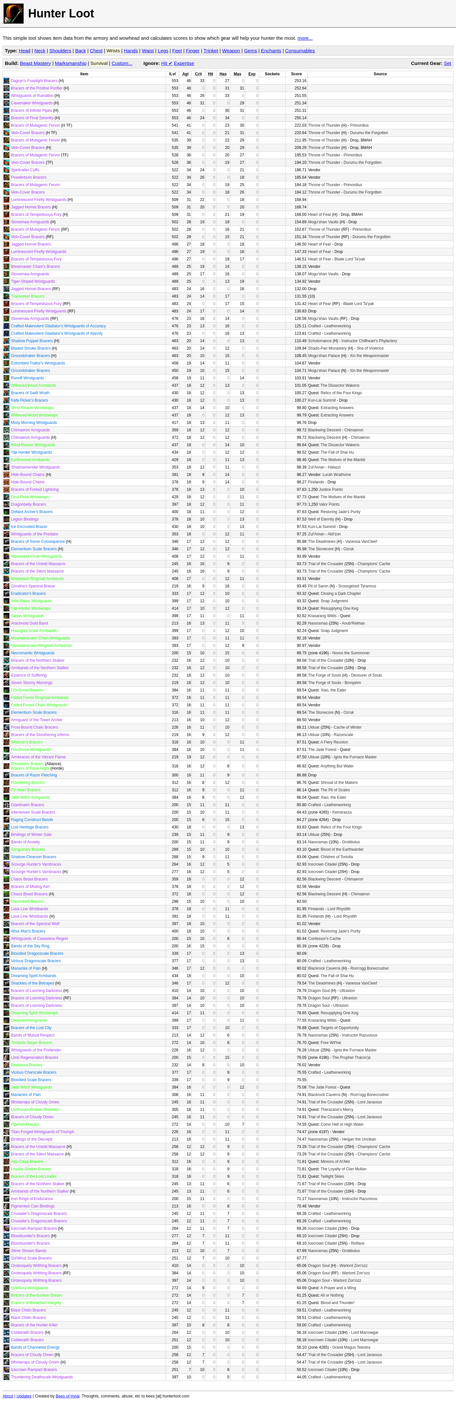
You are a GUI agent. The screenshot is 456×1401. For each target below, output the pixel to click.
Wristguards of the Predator (35, 534)
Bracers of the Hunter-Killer (34, 1325)
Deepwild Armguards (29, 1020)
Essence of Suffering (29, 675)
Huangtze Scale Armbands (34, 630)
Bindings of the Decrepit (31, 1139)
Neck (39, 50)
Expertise (184, 63)
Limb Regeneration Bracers (34, 1057)
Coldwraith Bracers (27, 1332)
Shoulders (60, 50)
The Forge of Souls (324, 675)
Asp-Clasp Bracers (27, 1161)
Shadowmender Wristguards (35, 467)
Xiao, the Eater (333, 690)
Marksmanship (71, 63)
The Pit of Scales (335, 790)
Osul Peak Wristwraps (30, 497)
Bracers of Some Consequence (38, 541)
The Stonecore (321, 549)
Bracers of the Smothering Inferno (40, 734)
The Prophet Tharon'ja (351, 1057)
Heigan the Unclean (359, 1139)
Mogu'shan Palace (324, 355)
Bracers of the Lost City (31, 1028)
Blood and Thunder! (337, 1303)
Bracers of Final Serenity (32, 118)
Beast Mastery (35, 63)
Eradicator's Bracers (28, 593)
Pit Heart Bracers (25, 790)
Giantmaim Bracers (27, 805)
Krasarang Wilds (322, 616)
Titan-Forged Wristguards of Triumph (42, 1132)
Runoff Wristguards (27, 378)
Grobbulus (351, 842)
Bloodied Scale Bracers (31, 1080)
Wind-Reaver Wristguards (33, 445)
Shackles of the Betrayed (32, 983)
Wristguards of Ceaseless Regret (39, 938)
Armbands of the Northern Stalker (40, 668)
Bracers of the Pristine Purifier (36, 88)
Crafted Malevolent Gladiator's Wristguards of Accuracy (58, 326)
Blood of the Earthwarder (342, 849)
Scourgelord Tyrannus (357, 586)
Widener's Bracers (27, 742)
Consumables (300, 50)
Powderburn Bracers (28, 177)
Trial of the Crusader (325, 564)
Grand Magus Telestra (351, 1347)
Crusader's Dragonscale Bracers (39, 1213)
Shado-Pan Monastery (327, 348)
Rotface (357, 1243)
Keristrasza (342, 812)
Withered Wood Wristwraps (34, 415)
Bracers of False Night (30, 768)
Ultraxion (347, 990)
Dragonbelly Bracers (28, 504)
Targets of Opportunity (339, 1028)
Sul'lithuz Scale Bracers (31, 1258)
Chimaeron (354, 430)
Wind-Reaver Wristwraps (32, 408)
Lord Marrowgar (364, 1332)
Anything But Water (337, 766)
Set (447, 63)
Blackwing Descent (324, 430)
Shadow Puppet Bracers (32, 341)
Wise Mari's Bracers (28, 931)
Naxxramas (318, 623)
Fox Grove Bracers (27, 690)
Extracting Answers (336, 408)
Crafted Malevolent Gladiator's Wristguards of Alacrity (57, 333)
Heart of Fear (319, 214)
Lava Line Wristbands (29, 909)
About (8, 1396)
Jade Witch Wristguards (31, 1087)
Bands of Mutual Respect (32, 1035)
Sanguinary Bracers (28, 849)
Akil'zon (334, 534)
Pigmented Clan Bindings (33, 1206)
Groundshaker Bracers (30, 355)
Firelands (316, 482)
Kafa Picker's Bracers (29, 400)
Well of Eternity (321, 519)
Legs (163, 50)
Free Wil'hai (330, 1042)
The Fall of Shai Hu (337, 452)
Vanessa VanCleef (361, 541)
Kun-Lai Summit (322, 400)
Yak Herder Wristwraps (30, 608)
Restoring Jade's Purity (340, 512)
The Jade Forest (322, 749)
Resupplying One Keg (339, 608)
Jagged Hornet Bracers (31, 207)
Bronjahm (352, 682)
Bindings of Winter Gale (31, 834)
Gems (250, 50)
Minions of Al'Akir (335, 1161)
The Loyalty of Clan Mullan (343, 1169)
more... (305, 38)
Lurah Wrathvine (336, 474)
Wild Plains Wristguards (31, 601)
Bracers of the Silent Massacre (37, 571)
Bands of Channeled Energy (35, 1347)
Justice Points (331, 489)
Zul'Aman (316, 467)
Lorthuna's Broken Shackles (35, 1109)
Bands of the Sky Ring (30, 946)
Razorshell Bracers (27, 901)
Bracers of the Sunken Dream (36, 1295)
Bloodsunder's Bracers (30, 1236)
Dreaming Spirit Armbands (33, 976)
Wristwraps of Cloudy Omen (35, 1102)
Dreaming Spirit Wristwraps (34, 1013)
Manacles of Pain (26, 968)
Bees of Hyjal (68, 1396)
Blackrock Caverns (324, 968)
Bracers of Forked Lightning (35, 489)
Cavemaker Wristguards (31, 103)
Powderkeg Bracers (28, 782)
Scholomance (320, 341)
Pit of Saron (318, 586)
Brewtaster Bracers (27, 764)
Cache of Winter (348, 727)
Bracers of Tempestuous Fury (36, 214)
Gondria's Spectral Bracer (33, 586)
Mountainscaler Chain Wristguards (40, 638)
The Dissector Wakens (339, 385)
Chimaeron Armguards (30, 430)
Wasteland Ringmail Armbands (37, 578)
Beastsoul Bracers (26, 1065)
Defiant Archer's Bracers (32, 512)
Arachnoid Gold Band (29, 623)
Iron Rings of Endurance (32, 1198)
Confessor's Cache (324, 938)
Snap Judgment (334, 601)
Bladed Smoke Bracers (31, 348)
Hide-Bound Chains (28, 474)
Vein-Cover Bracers (28, 133)
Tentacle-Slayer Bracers (31, 1042)
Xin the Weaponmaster (369, 355)
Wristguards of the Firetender (36, 1050)
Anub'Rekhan (353, 623)
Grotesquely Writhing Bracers (36, 1265)
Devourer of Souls (366, 675)
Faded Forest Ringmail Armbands (40, 697)
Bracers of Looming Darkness (36, 990)
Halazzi (334, 467)
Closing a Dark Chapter (340, 593)
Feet (177, 50)
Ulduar (314, 727)
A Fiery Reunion (334, 742)
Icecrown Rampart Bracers (34, 1228)
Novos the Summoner (351, 653)
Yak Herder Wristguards (31, 452)
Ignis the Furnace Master (355, 757)
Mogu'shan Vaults (323, 222)
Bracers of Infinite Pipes (31, 110)
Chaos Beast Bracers (29, 879)
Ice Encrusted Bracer (29, 526)
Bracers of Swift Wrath (30, 393)
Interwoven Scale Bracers (33, 812)
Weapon (231, 50)
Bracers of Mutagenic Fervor (35, 125)
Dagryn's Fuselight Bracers (34, 81)
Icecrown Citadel (322, 864)
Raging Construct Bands (32, 819)
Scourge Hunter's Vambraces (36, 864)
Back (80, 50)
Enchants (271, 50)
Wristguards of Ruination (32, 95)
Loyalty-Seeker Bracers (31, 1169)
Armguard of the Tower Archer (36, 720)
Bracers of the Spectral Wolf (35, 924)
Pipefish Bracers (25, 1124)
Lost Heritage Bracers (30, 827)
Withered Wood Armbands (33, 385)
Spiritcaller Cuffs (25, 170)
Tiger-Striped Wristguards (33, 281)
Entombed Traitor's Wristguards (38, 363)
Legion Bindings (24, 519)
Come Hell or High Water (342, 1124)
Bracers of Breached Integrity (36, 1303)
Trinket (210, 50)
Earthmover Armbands (30, 460)
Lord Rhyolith (339, 909)
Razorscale (343, 734)
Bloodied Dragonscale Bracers (37, 953)
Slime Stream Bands (28, 1250)
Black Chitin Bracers (28, 1310)
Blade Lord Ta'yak (349, 259)
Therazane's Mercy (336, 1109)
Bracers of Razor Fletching (34, 775)
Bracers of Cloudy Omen (32, 1117)
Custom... (122, 63)
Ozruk (348, 549)
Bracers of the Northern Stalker (37, 660)
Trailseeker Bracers (28, 296)
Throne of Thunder (324, 125)
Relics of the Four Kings (341, 393)
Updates (24, 1396)
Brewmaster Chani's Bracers (35, 266)
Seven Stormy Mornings (31, 682)
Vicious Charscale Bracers (34, 1072)
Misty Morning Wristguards (34, 422)
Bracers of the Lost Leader (34, 1176)
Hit (167, 63)
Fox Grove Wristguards (31, 749)
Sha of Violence (370, 348)
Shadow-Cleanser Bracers (33, 857)
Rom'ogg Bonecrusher (369, 968)
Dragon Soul (319, 990)
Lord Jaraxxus (370, 1102)
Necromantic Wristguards (32, 653)
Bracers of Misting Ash (30, 886)
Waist (148, 50)
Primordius (359, 125)
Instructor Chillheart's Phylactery (369, 341)
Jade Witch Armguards (30, 797)
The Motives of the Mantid (342, 460)
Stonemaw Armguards (30, 222)
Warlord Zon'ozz (354, 1265)
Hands (131, 50)
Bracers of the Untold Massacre (38, 564)
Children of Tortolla (336, 857)
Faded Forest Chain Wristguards (39, 705)
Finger (193, 50)
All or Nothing (332, 1295)
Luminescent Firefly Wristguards (38, 199)
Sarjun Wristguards (27, 616)
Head (24, 50)
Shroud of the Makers (339, 782)
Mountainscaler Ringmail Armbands (41, 645)
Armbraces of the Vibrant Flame (38, 757)
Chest (96, 50)
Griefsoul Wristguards (29, 1288)
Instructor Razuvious (359, 1035)
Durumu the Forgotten (369, 133)
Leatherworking (337, 326)
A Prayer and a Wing (338, 1288)
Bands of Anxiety (25, 842)
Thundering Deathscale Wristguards (42, 1377)
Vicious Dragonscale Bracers (36, 961)
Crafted (314, 326)
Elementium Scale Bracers (34, 549)
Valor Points (329, 504)
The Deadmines (322, 541)
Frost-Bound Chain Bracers (34, 727)
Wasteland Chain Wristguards (36, 556)
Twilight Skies (332, 1176)
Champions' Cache (374, 564)
